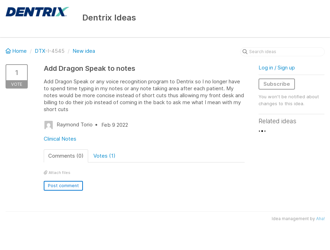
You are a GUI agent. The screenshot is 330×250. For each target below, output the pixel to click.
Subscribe (276, 84)
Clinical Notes (60, 138)
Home (17, 51)
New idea (84, 51)
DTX (40, 51)
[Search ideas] (282, 51)
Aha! (320, 218)
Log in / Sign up (277, 67)
